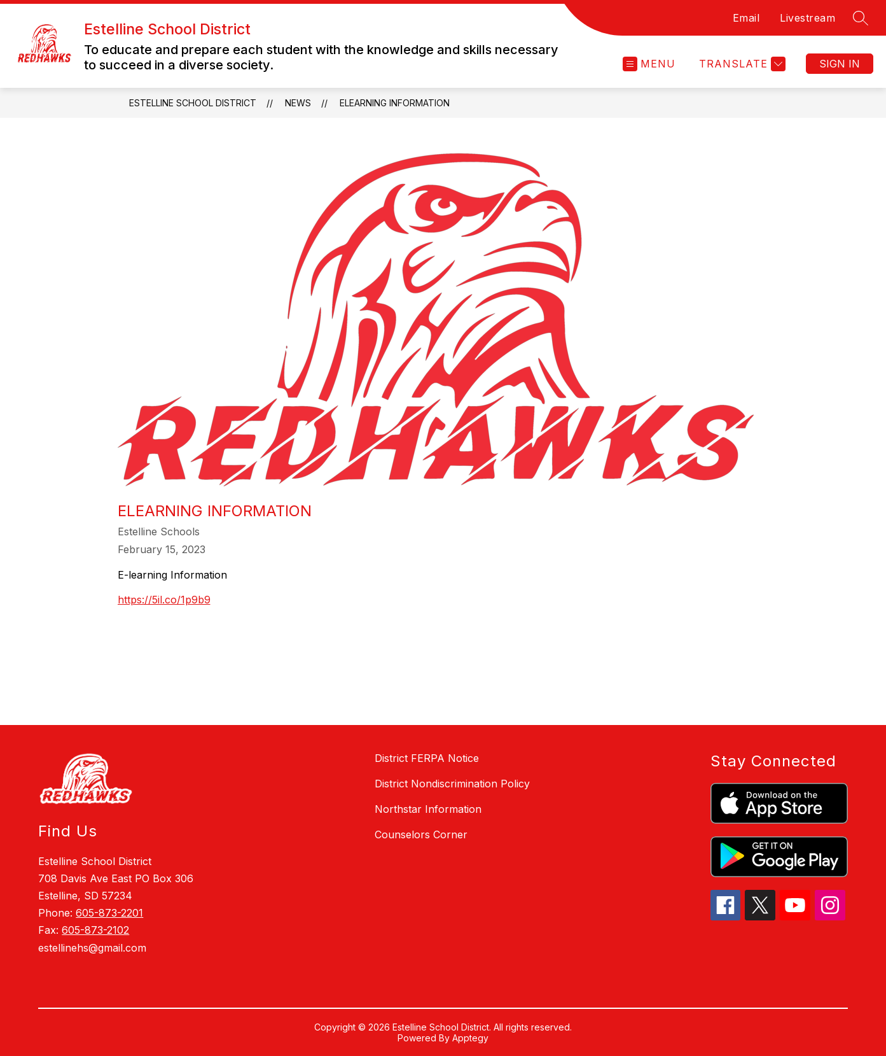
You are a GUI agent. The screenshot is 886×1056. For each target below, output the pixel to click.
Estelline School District (192, 102)
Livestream (807, 17)
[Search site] (860, 17)
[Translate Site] (741, 64)
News (298, 102)
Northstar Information (428, 809)
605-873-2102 (95, 930)
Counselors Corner (421, 834)
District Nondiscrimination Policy (452, 783)
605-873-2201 (109, 912)
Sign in (839, 63)
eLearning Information (395, 102)
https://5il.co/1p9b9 (164, 599)
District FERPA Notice (427, 758)
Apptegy (470, 1037)
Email (746, 17)
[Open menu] (649, 64)
